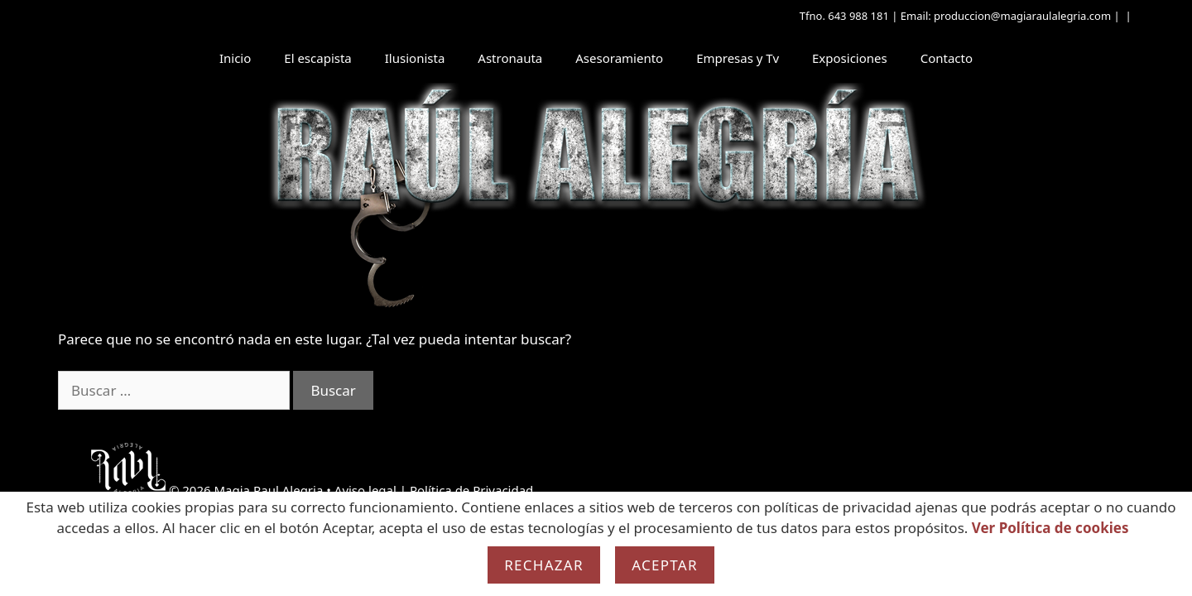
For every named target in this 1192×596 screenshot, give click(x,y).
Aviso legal (365, 490)
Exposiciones (849, 58)
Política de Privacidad (471, 490)
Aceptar (665, 564)
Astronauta (510, 58)
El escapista (317, 58)
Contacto (946, 58)
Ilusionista (415, 58)
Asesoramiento (619, 58)
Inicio (235, 58)
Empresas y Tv (737, 58)
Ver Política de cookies (1050, 527)
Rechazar (544, 564)
